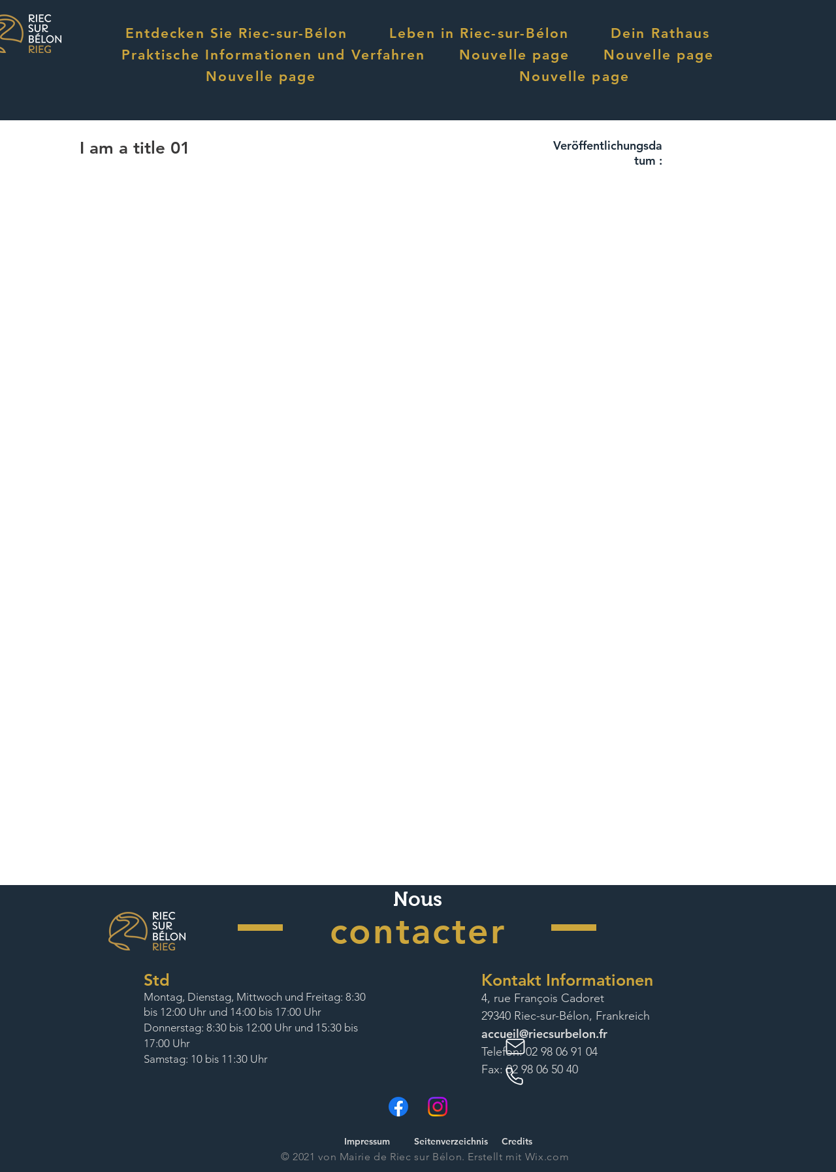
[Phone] (517, 1076)
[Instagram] (438, 1107)
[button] (236, 33)
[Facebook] (398, 1107)
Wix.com (547, 1156)
